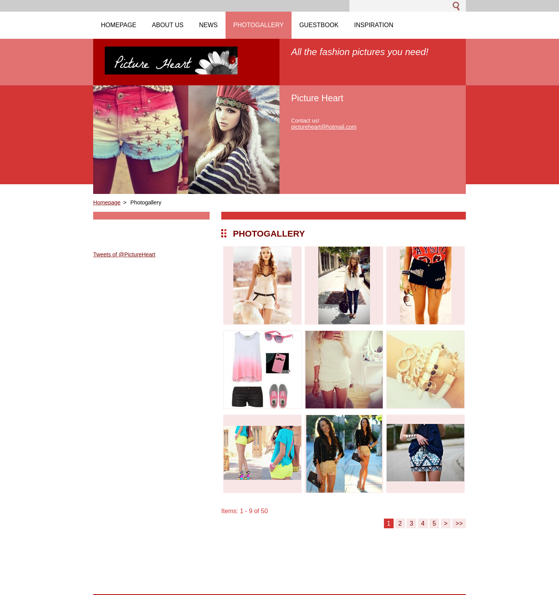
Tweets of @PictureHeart (124, 254)
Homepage (106, 202)
